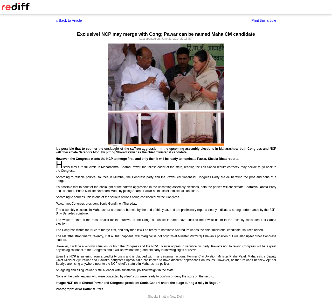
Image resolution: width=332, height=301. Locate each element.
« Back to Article (69, 20)
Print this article (263, 20)
